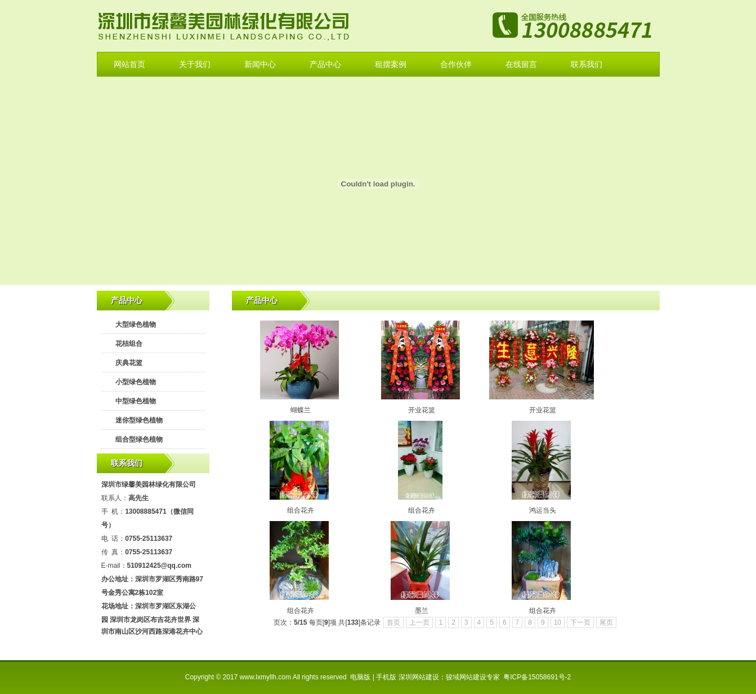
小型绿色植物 (135, 382)
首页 (393, 622)
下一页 (580, 622)
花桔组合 (128, 344)
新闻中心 (260, 64)
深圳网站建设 (419, 677)
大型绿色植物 (135, 324)
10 (557, 622)
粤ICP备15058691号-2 (537, 677)
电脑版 (360, 677)
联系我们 (586, 64)
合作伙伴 (456, 64)
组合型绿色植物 (139, 439)
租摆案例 (390, 64)
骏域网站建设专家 (473, 677)
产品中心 (325, 64)
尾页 (606, 622)
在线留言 (521, 64)
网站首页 (129, 64)
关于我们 (195, 64)
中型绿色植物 (135, 401)
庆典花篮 (128, 363)
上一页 (419, 622)
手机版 (386, 677)
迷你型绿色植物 (139, 420)
